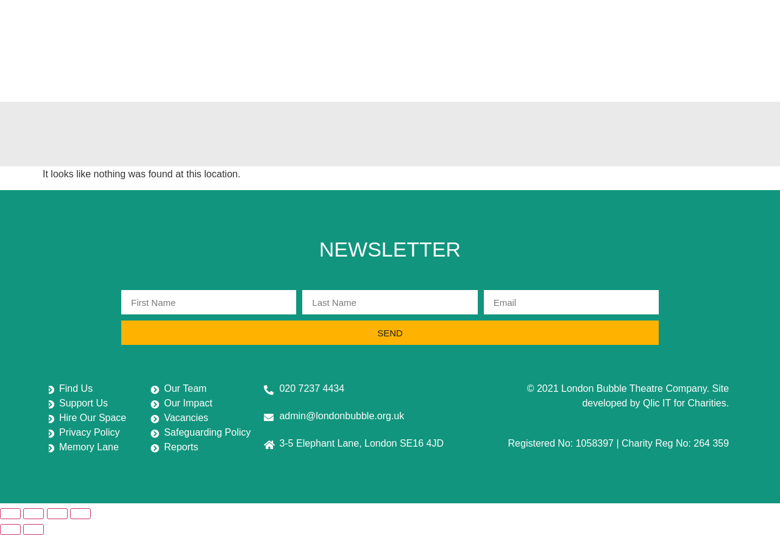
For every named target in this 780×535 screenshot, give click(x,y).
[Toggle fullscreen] (33, 513)
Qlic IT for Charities (684, 403)
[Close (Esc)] (80, 513)
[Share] (57, 513)
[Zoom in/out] (10, 513)
